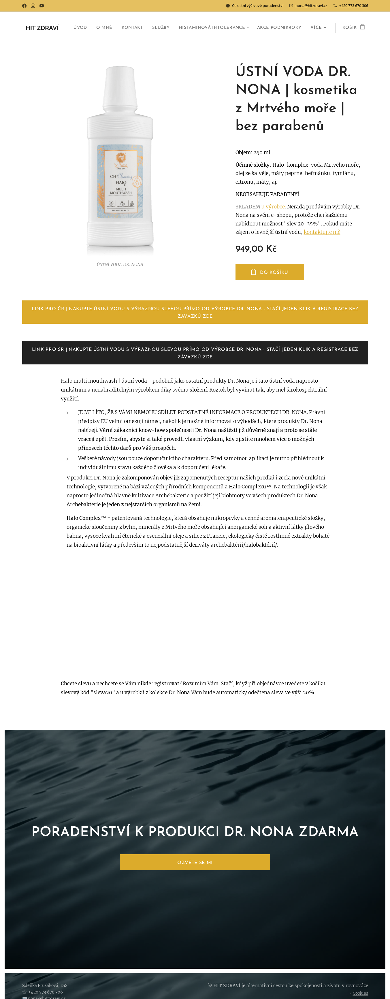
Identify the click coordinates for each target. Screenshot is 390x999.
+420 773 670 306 (353, 5)
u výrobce (272, 207)
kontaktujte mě (322, 232)
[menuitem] (128, 28)
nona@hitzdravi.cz (311, 5)
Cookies (360, 993)
